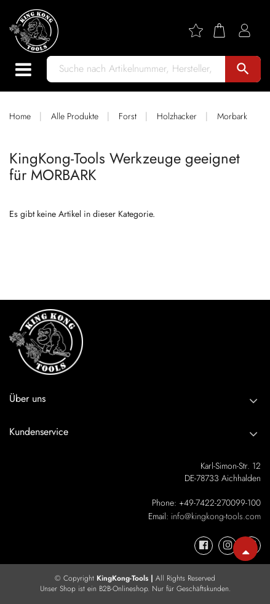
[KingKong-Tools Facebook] (203, 545)
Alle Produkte (74, 116)
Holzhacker (177, 116)
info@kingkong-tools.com (216, 516)
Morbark (232, 116)
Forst (128, 116)
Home (20, 116)
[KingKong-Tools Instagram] (227, 545)
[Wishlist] (200, 30)
